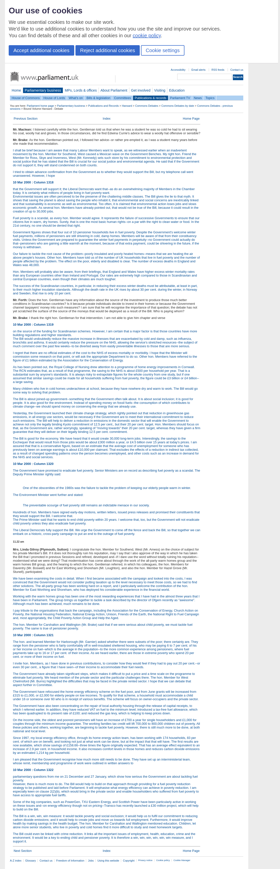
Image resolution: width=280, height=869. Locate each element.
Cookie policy (163, 860)
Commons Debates (146, 105)
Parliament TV (180, 98)
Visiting (159, 90)
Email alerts (198, 69)
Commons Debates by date (177, 105)
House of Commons (26, 98)
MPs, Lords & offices (81, 90)
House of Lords (54, 98)
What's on (76, 98)
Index (106, 118)
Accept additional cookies (41, 50)
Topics (210, 98)
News (198, 98)
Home (16, 90)
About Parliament (114, 90)
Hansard (127, 105)
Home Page (191, 118)
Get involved (140, 90)
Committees (122, 98)
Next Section (23, 851)
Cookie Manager (182, 860)
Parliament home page (40, 105)
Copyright (129, 860)
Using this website (108, 860)
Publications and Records (103, 105)
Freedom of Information (70, 860)
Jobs (91, 860)
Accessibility (178, 69)
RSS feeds (217, 69)
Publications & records (150, 98)
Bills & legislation (98, 98)
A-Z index (16, 860)
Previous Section (25, 118)
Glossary (30, 860)
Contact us (236, 69)
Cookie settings (163, 50)
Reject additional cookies (107, 50)
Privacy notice (145, 860)
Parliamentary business (43, 90)
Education (177, 90)
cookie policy (147, 35)
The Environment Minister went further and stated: (106, 500)
